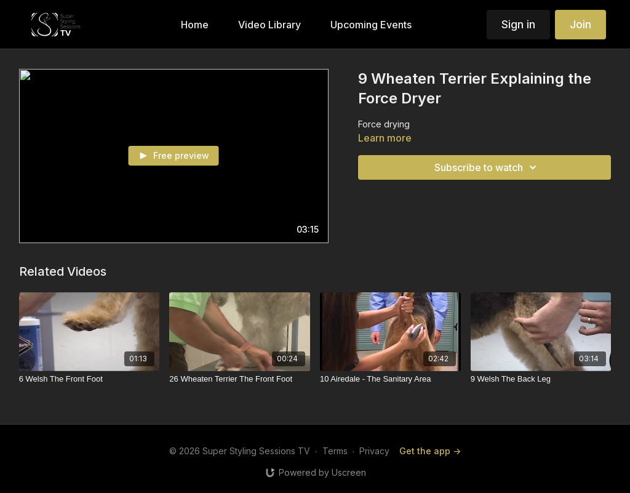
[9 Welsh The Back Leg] (541, 379)
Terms (335, 451)
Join (580, 24)
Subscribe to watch (487, 167)
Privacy (374, 451)
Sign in (518, 24)
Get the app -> (430, 451)
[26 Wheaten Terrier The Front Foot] (239, 379)
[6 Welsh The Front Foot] (89, 379)
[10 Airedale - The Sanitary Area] (390, 379)
